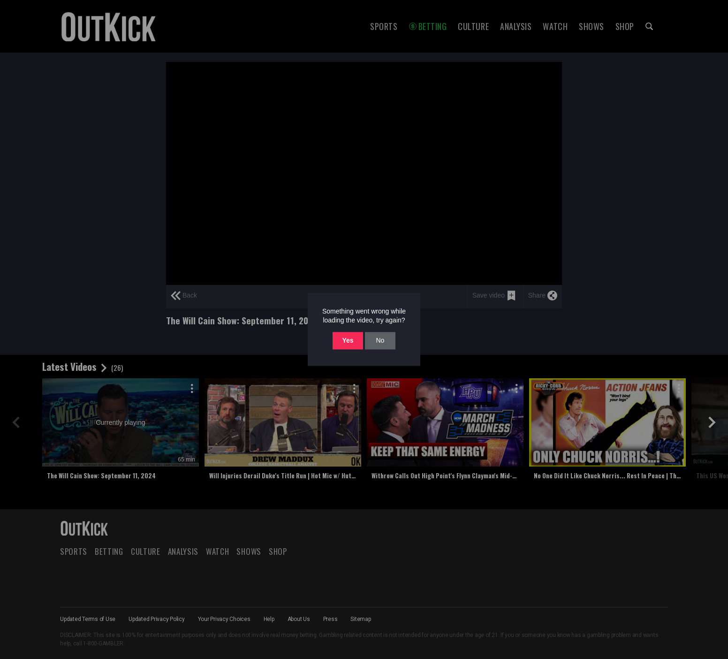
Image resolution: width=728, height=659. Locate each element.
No (380, 340)
